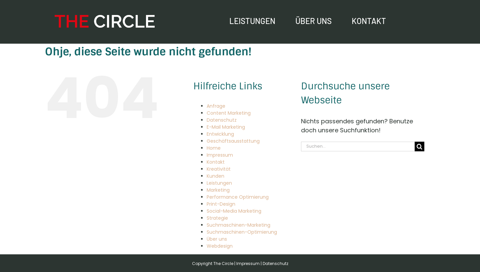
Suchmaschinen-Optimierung (242, 232)
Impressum (220, 155)
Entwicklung (220, 134)
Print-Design (221, 204)
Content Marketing (229, 113)
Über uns (217, 239)
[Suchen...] (358, 146)
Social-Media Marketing (234, 211)
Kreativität (219, 169)
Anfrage (216, 106)
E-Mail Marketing (226, 127)
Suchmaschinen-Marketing (238, 225)
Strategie (217, 218)
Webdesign (220, 246)
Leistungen (219, 183)
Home (214, 148)
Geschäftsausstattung (233, 141)
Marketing (218, 190)
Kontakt (216, 162)
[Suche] (419, 146)
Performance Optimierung (238, 197)
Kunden (215, 176)
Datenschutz (222, 120)
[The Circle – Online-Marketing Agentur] (105, 18)
